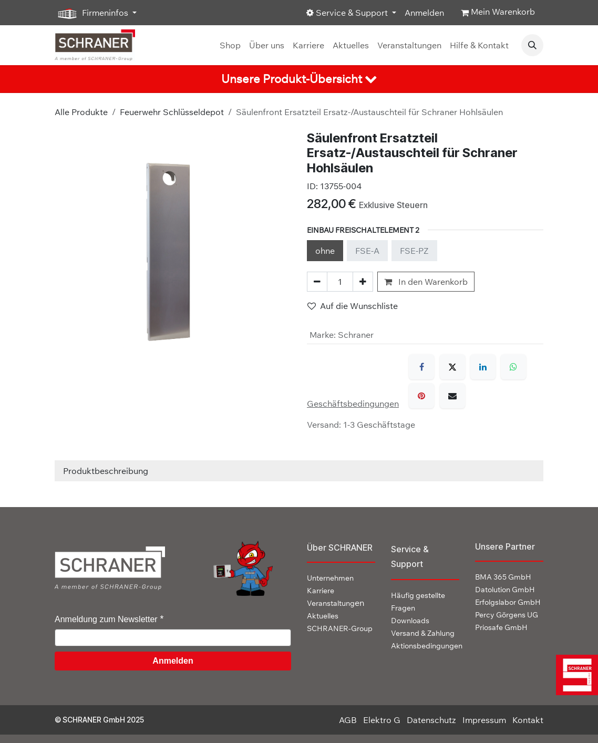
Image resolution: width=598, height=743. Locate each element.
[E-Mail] (452, 395)
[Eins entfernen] (317, 282)
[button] (532, 45)
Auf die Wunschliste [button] (352, 306)
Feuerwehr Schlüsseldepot (172, 112)
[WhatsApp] (513, 366)
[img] (574, 675)
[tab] (299, 79)
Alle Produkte (81, 112)
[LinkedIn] (483, 366)
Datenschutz (431, 720)
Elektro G (381, 720)
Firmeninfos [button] (92, 13)
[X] (452, 366)
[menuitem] (230, 45)
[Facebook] (421, 366)
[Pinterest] (421, 395)
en (335, 602)
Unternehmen (330, 578)
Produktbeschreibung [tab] (105, 471)
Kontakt (527, 720)
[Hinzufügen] (363, 282)
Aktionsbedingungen (426, 646)
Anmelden (424, 12)
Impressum (484, 720)
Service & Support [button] (348, 12)
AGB (348, 720)
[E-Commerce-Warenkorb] (498, 12)
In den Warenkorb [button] (426, 281)
